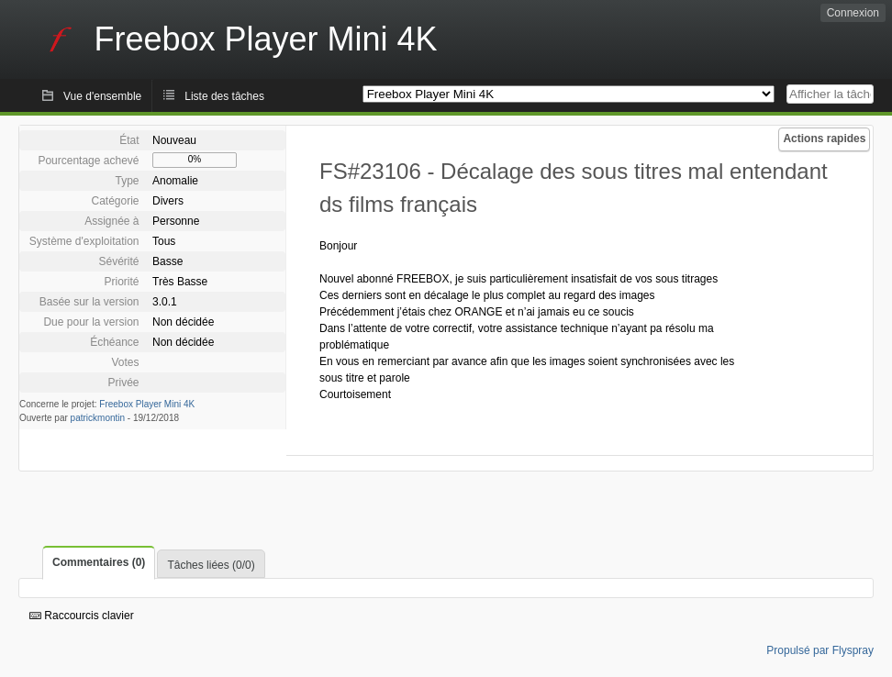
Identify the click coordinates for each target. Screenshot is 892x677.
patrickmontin (98, 418)
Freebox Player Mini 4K (147, 404)
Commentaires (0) (98, 562)
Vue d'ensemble (102, 96)
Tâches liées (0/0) (210, 565)
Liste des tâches (224, 96)
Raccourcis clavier (81, 615)
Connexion (853, 12)
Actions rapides (824, 138)
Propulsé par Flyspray (820, 650)
